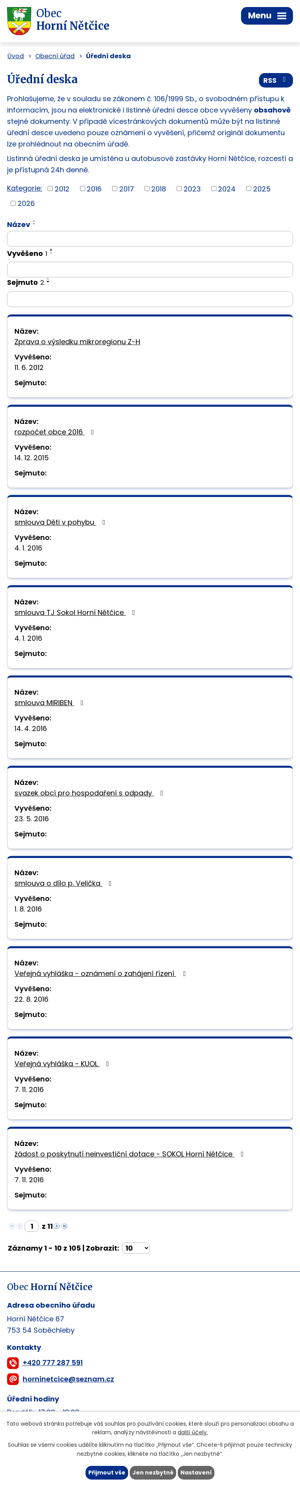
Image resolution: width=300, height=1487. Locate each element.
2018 (158, 188)
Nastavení (196, 1472)
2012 (62, 188)
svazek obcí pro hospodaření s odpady (90, 793)
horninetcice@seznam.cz (68, 1379)
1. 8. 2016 (28, 909)
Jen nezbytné (152, 1472)
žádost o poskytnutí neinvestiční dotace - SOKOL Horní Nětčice (130, 1154)
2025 (262, 188)
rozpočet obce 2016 (55, 432)
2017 (126, 188)
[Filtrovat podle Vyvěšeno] (150, 269)
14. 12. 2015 (31, 458)
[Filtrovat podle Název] (150, 239)
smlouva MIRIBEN (50, 703)
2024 (227, 188)
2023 (192, 188)
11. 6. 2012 (29, 367)
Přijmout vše (106, 1472)
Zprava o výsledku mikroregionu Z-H (77, 342)
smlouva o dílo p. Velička (64, 883)
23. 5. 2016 (31, 819)
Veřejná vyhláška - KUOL (63, 1064)
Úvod (15, 56)
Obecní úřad (55, 56)
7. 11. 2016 (29, 1089)
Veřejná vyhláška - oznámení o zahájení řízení (101, 973)
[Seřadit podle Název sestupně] (34, 223)
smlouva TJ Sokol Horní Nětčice (76, 612)
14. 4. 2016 (30, 728)
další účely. (193, 1433)
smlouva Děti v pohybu (61, 522)
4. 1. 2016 (28, 548)
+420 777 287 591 (53, 1362)
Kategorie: (24, 188)
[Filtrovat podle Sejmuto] (150, 299)
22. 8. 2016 (31, 999)
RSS (276, 80)
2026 (26, 203)
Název (18, 224)
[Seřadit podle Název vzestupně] (34, 220)
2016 (94, 188)
